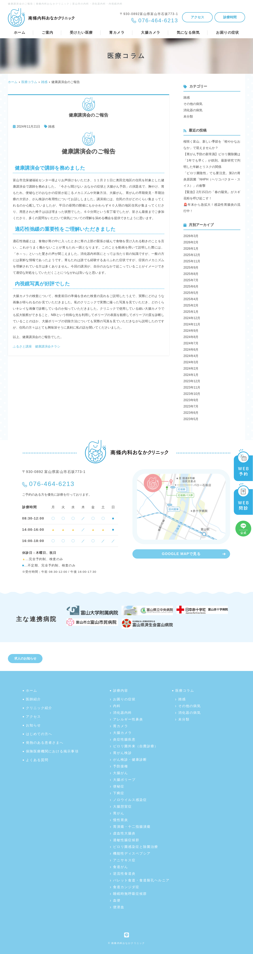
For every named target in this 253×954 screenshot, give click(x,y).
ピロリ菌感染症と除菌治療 (135, 847)
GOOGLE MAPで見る (181, 554)
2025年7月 (191, 280)
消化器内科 (122, 713)
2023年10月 (191, 393)
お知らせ (33, 725)
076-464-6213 (52, 483)
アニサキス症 (124, 860)
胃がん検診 (122, 753)
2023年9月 (191, 400)
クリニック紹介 (39, 708)
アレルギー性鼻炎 (128, 719)
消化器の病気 (192, 110)
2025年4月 (191, 299)
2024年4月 (191, 356)
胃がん (118, 813)
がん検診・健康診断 (130, 760)
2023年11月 (191, 387)
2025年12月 (191, 255)
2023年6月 (191, 412)
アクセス (197, 17)
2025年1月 (191, 311)
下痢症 (118, 793)
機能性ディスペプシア (132, 853)
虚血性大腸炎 (124, 833)
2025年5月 (191, 292)
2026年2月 (191, 242)
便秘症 (118, 786)
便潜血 (118, 907)
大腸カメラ (122, 733)
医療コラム (184, 690)
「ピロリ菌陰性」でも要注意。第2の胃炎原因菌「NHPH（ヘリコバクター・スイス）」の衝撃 (211, 179)
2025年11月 (191, 261)
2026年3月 (191, 236)
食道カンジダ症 (126, 887)
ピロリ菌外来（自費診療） (135, 746)
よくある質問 (37, 760)
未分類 (188, 116)
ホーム (19, 33)
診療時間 (230, 17)
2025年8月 (191, 274)
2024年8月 (191, 337)
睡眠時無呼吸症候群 (130, 894)
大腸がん (120, 773)
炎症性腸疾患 (124, 739)
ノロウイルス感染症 (130, 800)
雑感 (51, 126)
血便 (117, 900)
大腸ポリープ (124, 780)
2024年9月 (191, 330)
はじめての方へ (39, 734)
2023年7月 (191, 406)
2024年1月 (191, 375)
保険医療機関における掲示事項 (52, 751)
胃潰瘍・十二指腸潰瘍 (132, 827)
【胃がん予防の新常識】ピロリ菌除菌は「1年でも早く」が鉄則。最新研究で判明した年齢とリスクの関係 (211, 160)
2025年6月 (191, 286)
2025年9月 (191, 267)
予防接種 (120, 766)
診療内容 (120, 690)
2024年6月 (191, 349)
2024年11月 (191, 324)
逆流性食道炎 (124, 874)
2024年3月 (191, 362)
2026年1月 (191, 248)
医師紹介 (33, 699)
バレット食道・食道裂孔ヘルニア (141, 880)
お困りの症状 (124, 699)
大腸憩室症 (122, 806)
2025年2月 (191, 305)
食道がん (120, 867)
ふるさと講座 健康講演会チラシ (36, 346)
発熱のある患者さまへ (44, 743)
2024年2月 (191, 368)
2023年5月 (191, 419)
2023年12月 (191, 381)
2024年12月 (191, 318)
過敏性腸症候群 (126, 840)
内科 (117, 706)
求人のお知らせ (25, 658)
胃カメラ (120, 726)
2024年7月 (191, 343)
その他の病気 (192, 104)
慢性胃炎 (120, 820)
